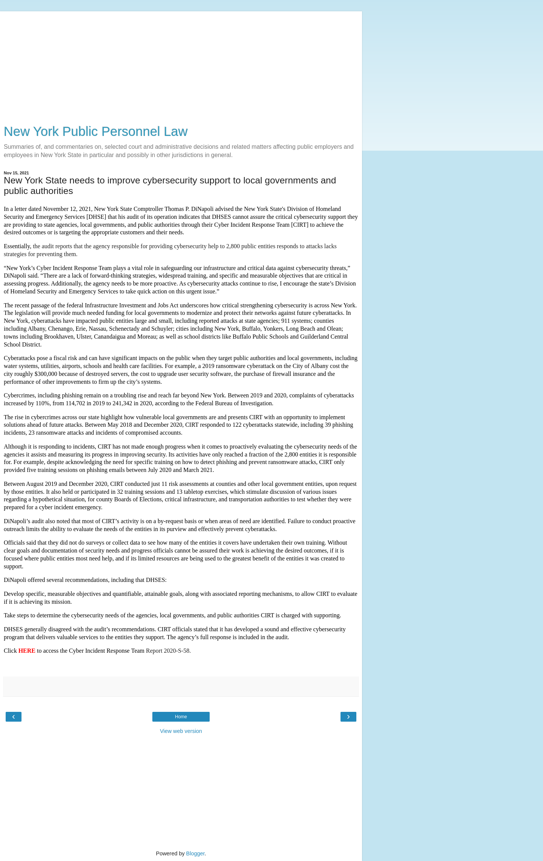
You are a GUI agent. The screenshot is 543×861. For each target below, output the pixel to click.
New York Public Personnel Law (96, 131)
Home (181, 716)
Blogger (195, 853)
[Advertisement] (181, 64)
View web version (181, 731)
